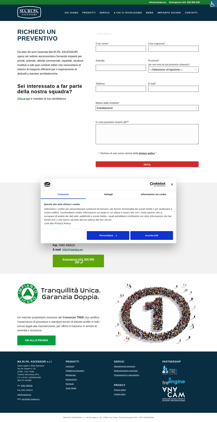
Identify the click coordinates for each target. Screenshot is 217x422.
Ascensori (70, 366)
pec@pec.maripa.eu (30, 399)
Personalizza (108, 235)
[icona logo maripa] (29, 14)
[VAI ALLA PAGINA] (36, 340)
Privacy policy (120, 390)
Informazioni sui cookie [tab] (154, 194)
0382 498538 (26, 385)
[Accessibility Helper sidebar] (213, 3)
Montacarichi (71, 379)
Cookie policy (120, 394)
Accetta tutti (151, 235)
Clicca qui (23, 98)
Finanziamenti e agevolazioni (126, 375)
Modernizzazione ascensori (126, 371)
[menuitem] (157, 2)
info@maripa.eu (72, 249)
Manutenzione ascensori (124, 366)
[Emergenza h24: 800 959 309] (78, 261)
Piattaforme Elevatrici (75, 371)
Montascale (71, 375)
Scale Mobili (71, 388)
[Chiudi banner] (172, 184)
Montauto (70, 384)
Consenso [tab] (63, 194)
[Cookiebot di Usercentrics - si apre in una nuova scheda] (152, 184)
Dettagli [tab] (108, 194)
